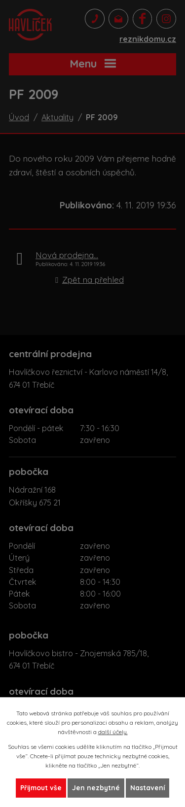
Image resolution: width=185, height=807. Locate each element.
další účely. (113, 732)
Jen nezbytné (96, 787)
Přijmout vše (41, 787)
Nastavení (147, 787)
